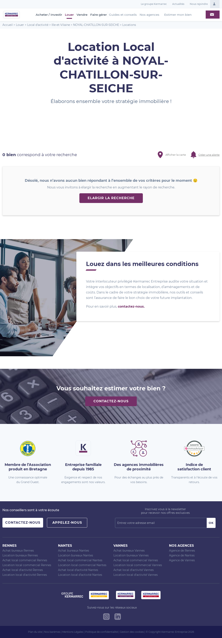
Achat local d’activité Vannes (133, 570)
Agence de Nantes (182, 555)
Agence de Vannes (182, 560)
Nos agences (149, 15)
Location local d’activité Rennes (24, 575)
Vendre (82, 15)
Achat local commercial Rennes (24, 560)
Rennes (9, 546)
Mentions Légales (72, 631)
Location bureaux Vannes (131, 555)
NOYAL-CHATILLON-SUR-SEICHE (96, 25)
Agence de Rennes (182, 550)
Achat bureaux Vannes (129, 550)
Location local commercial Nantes (82, 565)
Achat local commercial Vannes (135, 560)
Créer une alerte (209, 154)
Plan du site (35, 631)
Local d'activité (37, 25)
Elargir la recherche (111, 198)
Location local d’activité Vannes (135, 575)
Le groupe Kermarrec (154, 3)
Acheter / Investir (49, 15)
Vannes (120, 546)
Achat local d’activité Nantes (78, 570)
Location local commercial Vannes (137, 565)
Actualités (178, 3)
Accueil (7, 25)
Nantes (65, 546)
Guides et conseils (123, 15)
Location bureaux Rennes (20, 555)
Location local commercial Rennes (26, 565)
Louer (69, 15)
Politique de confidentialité (101, 631)
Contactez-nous (111, 401)
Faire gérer (98, 15)
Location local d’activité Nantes (80, 575)
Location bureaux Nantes (75, 555)
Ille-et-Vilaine (61, 25)
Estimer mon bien (178, 15)
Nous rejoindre (199, 3)
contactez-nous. (131, 306)
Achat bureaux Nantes (73, 550)
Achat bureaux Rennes (18, 550)
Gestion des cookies (132, 631)
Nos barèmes (52, 631)
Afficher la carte (175, 154)
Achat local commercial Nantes (80, 560)
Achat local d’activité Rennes (22, 570)
